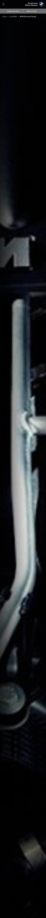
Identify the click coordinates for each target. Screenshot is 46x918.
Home (4, 16)
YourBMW (13, 16)
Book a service (32, 11)
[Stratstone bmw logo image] (34, 4)
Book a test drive (13, 11)
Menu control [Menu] (3, 4)
